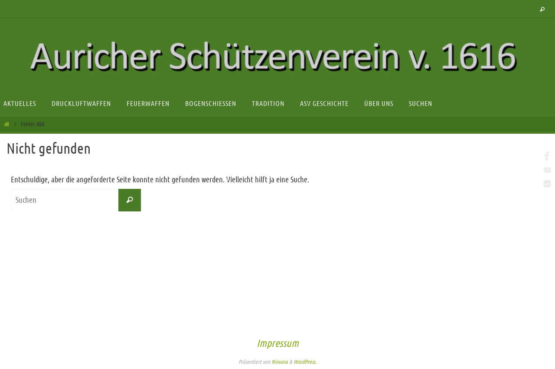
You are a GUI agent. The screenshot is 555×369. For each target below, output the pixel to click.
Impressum (278, 343)
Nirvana (279, 362)
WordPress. (305, 362)
